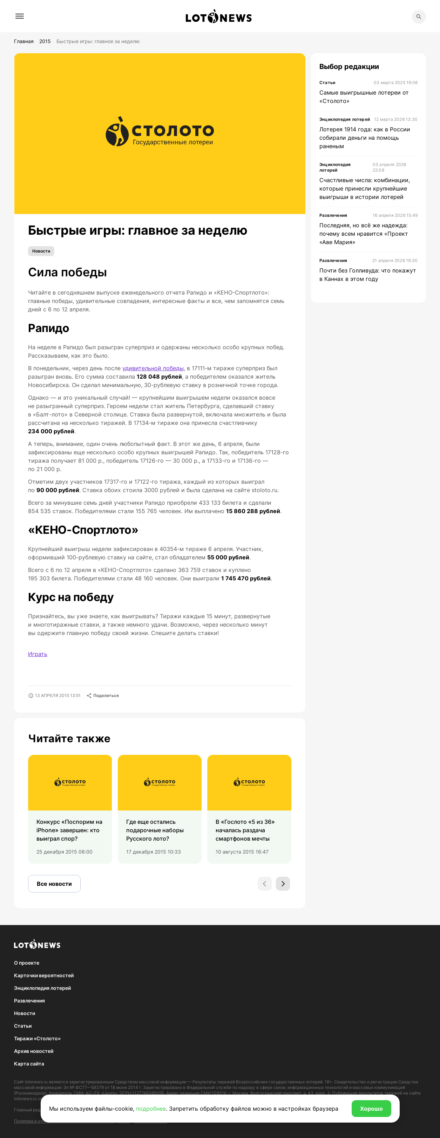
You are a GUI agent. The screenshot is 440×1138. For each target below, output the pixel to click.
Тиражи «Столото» (37, 1038)
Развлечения (29, 1000)
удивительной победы (153, 368)
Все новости (54, 883)
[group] (70, 809)
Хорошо (371, 1108)
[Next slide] (283, 884)
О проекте (26, 963)
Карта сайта (29, 1064)
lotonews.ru (36, 1081)
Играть (37, 653)
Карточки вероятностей (44, 975)
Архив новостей (33, 1051)
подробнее (151, 1108)
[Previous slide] (265, 884)
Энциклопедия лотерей (42, 988)
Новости (41, 251)
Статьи (23, 1026)
